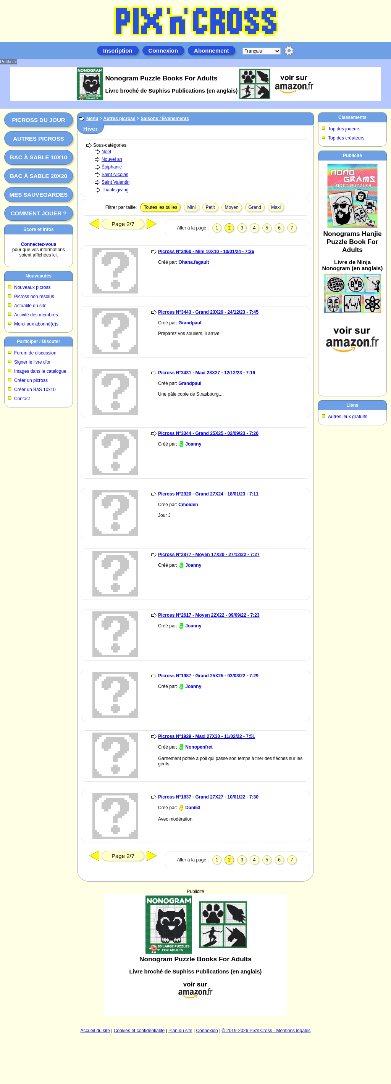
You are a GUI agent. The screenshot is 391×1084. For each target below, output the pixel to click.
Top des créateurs (346, 138)
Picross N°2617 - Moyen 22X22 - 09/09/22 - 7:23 (209, 615)
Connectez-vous (39, 244)
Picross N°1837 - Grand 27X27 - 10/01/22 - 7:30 (208, 797)
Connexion (163, 50)
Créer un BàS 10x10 (35, 389)
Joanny (193, 444)
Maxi (276, 207)
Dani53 (192, 807)
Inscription (117, 50)
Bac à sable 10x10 (38, 157)
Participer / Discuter (38, 341)
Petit (210, 207)
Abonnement (211, 50)
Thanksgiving (115, 189)
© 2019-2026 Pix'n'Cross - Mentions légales (266, 1030)
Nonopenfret (198, 747)
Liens (352, 405)
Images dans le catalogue (40, 371)
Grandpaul (189, 323)
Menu (92, 118)
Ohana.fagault (193, 262)
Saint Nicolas (115, 174)
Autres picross (38, 138)
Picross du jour (38, 120)
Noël (106, 151)
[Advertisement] (195, 955)
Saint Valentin (115, 182)
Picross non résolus (34, 296)
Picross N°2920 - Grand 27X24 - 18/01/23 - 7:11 (208, 494)
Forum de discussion (35, 353)
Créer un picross (31, 380)
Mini (191, 207)
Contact (22, 398)
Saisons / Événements (165, 118)
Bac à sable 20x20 (38, 176)
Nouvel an (112, 159)
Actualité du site (30, 305)
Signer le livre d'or (32, 362)
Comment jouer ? (39, 213)
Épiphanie (112, 167)
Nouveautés (39, 276)
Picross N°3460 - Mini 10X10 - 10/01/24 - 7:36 (206, 251)
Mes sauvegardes (39, 194)
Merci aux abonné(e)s (36, 324)
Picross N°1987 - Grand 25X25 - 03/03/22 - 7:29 (208, 675)
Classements (352, 117)
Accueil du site (95, 1030)
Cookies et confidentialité (139, 1030)
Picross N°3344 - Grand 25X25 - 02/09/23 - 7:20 (208, 433)
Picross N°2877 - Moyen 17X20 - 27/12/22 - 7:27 (209, 554)
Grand (255, 207)
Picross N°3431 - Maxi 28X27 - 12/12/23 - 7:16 (206, 372)
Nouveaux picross (32, 287)
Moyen (232, 207)
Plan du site (180, 1030)
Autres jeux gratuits (347, 416)
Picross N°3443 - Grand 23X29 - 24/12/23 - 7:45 (208, 312)
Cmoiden (188, 504)
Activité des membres (36, 315)
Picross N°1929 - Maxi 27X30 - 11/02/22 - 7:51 (206, 736)
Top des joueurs (344, 128)
